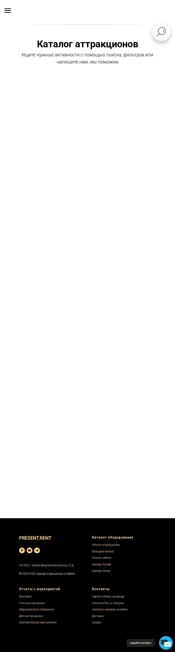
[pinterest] (22, 550)
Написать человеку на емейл (110, 609)
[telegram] (37, 550)
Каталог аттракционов (106, 544)
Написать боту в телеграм (108, 603)
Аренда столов (101, 570)
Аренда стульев (101, 564)
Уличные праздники (32, 603)
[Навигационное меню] (8, 10)
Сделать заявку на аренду (108, 596)
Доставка (97, 616)
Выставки (25, 596)
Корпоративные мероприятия (38, 622)
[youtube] (29, 550)
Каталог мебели (101, 557)
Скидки (96, 622)
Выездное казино (103, 551)
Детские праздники (31, 616)
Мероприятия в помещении (36, 609)
